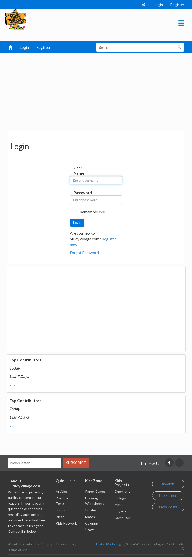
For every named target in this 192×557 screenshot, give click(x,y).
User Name (78, 170)
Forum (60, 510)
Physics (120, 511)
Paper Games (95, 491)
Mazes (90, 517)
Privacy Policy (66, 544)
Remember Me (92, 211)
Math (119, 504)
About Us (15, 544)
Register (177, 4)
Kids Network (66, 523)
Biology (120, 498)
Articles (62, 491)
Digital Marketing (108, 544)
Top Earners (168, 495)
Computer (122, 518)
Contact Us (31, 544)
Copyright (47, 544)
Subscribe (76, 462)
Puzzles (91, 510)
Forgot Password (84, 252)
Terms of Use (17, 550)
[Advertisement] (96, 90)
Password (78, 192)
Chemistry (122, 491)
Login (158, 4)
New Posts (168, 507)
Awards (168, 483)
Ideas (60, 517)
